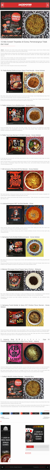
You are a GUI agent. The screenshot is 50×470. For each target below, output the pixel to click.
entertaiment (46, 410)
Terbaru (30, 446)
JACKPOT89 (7, 467)
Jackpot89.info (42, 467)
